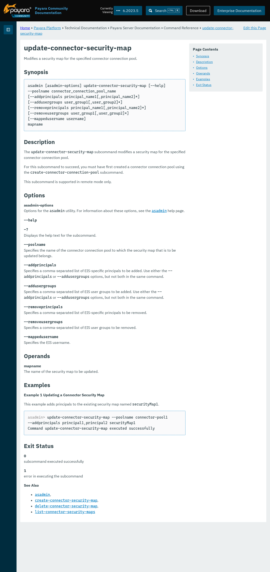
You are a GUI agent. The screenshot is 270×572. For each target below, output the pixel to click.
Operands (95, 85)
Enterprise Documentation (239, 10)
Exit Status (95, 97)
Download (198, 10)
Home (82, 27)
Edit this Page (254, 27)
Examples (95, 91)
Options (93, 80)
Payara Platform (104, 27)
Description (96, 74)
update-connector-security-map (124, 33)
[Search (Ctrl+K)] (164, 10)
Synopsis (94, 68)
